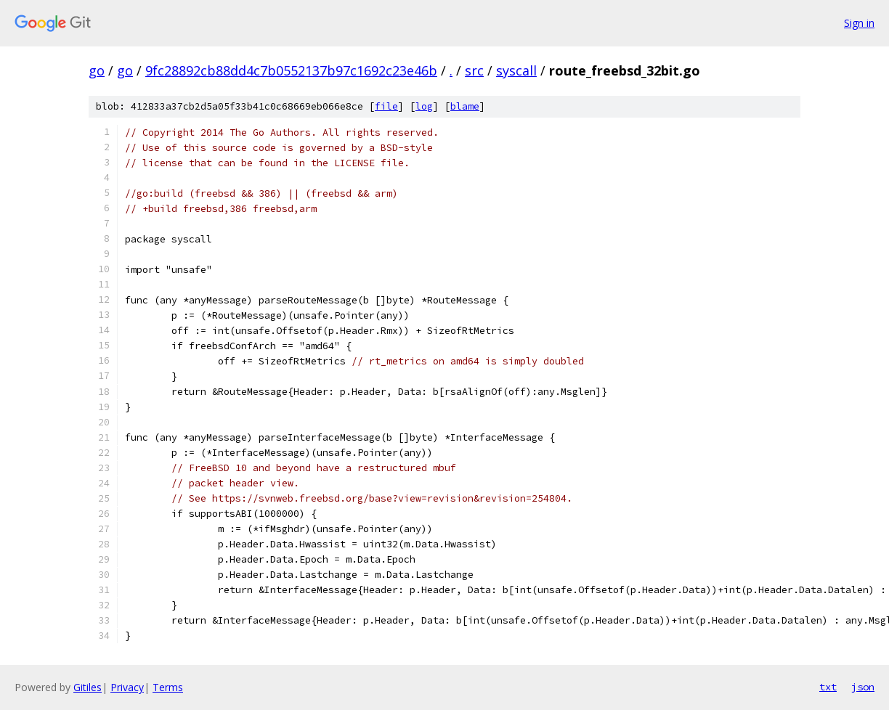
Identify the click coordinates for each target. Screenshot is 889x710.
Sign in (859, 23)
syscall (516, 70)
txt (828, 686)
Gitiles (87, 687)
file (386, 106)
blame (464, 106)
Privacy (127, 687)
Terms (168, 687)
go (97, 70)
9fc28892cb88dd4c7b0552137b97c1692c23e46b (291, 70)
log (424, 106)
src (474, 70)
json (862, 686)
